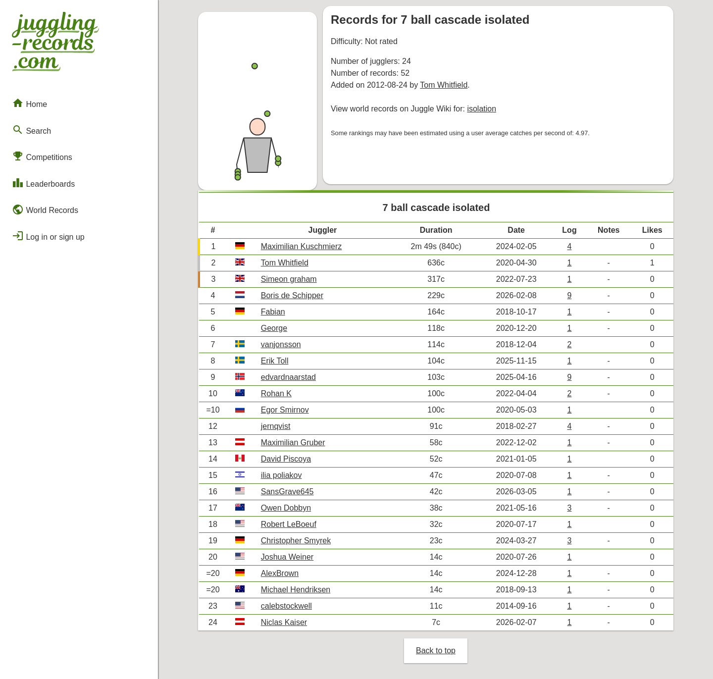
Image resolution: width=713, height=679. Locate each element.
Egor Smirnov (285, 410)
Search (31, 130)
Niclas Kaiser (284, 622)
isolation (481, 108)
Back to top (436, 650)
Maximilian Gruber (293, 442)
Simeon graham (289, 279)
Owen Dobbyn (286, 508)
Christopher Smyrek (296, 540)
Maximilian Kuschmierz (301, 246)
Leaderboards (43, 183)
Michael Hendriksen (296, 589)
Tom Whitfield (443, 85)
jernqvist (276, 426)
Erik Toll (275, 361)
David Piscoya (286, 459)
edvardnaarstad (288, 377)
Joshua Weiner (287, 557)
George (274, 328)
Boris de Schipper (292, 295)
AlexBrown (280, 573)
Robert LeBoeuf (288, 524)
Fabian (273, 312)
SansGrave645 (287, 491)
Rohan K (276, 393)
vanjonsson (281, 344)
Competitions (42, 156)
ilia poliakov (281, 475)
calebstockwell (286, 606)
